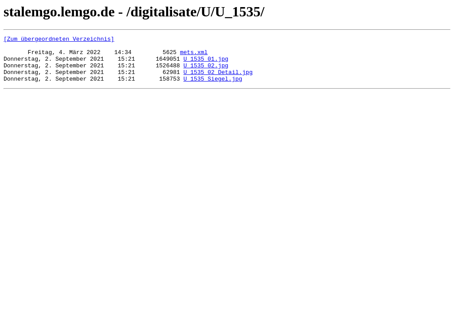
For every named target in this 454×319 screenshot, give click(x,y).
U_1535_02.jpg (206, 72)
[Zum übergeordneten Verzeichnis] (59, 40)
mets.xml (193, 56)
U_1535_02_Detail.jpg (218, 80)
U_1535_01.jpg (206, 64)
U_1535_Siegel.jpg (213, 88)
